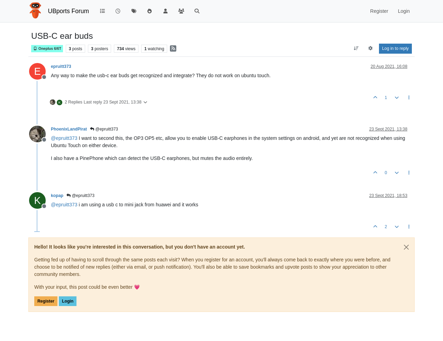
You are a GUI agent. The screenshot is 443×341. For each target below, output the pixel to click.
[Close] (406, 247)
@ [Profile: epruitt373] (64, 138)
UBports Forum (68, 11)
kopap (57, 195)
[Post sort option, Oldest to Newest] (356, 48)
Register (45, 301)
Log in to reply (395, 48)
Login (67, 301)
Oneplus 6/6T (47, 48)
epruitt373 (61, 66)
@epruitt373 (104, 129)
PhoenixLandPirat (69, 129)
